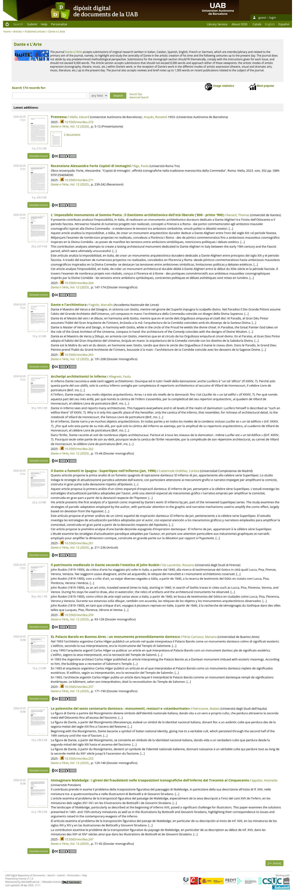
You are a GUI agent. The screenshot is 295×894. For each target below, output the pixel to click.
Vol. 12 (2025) (79, 126)
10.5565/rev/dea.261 (79, 543)
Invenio (22, 878)
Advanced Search (139, 97)
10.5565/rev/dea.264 (79, 283)
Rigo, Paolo (141, 166)
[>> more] (274, 863)
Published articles (35, 31)
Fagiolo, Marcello (101, 305)
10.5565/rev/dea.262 (79, 449)
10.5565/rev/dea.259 (79, 615)
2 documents (72, 134)
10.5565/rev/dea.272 (79, 122)
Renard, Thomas (237, 215)
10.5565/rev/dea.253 (79, 758)
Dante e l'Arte (59, 126)
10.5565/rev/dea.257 (79, 687)
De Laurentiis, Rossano (178, 565)
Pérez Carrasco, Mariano (200, 637)
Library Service (217, 24)
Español (283, 24)
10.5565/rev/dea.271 (79, 180)
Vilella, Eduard (79, 117)
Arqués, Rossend (155, 117)
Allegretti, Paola (120, 376)
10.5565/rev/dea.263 (79, 355)
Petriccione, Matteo (206, 708)
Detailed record (38, 156)
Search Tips (136, 94)
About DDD (239, 24)
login (272, 17)
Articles (17, 31)
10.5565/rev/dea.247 (79, 839)
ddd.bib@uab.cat (30, 881)
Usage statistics (219, 86)
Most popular (261, 86)
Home (7, 31)
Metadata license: (61, 881)
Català (257, 24)
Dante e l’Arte (73, 52)
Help (44, 24)
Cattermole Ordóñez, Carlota (179, 471)
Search (18, 24)
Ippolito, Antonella (264, 780)
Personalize (59, 24)
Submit (32, 24)
